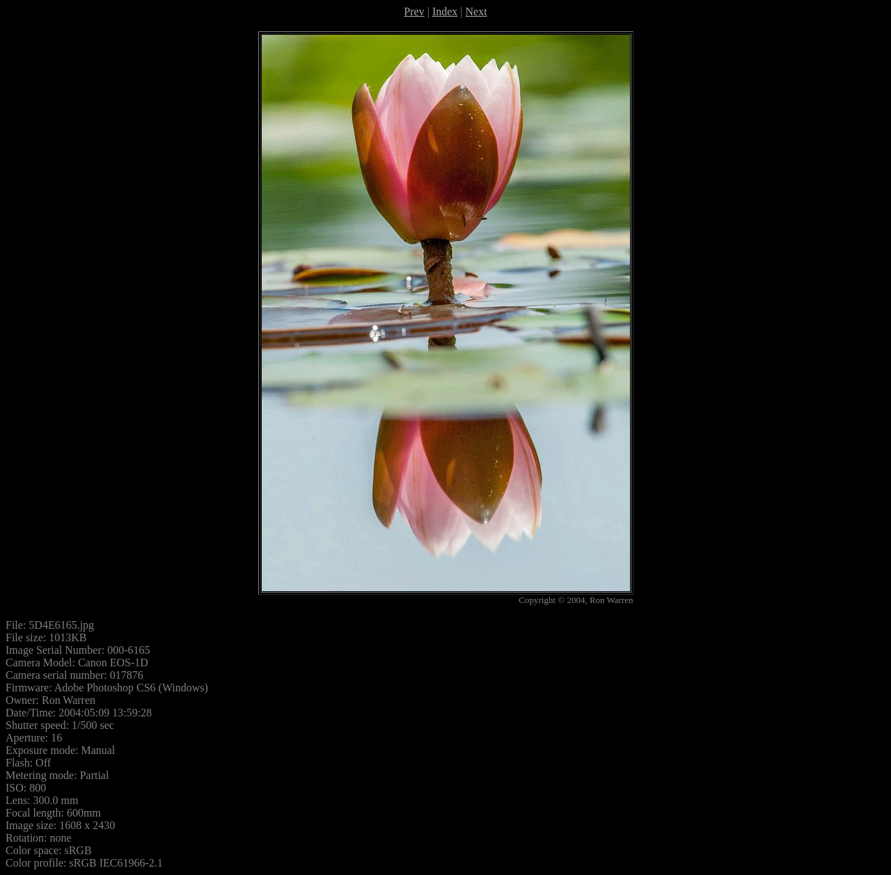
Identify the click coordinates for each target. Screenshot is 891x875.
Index (444, 11)
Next (476, 11)
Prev (414, 11)
